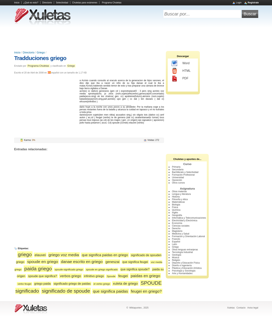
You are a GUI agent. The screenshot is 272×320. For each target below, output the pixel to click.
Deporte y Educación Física (186, 262)
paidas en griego (145, 276)
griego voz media (64, 255)
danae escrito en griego (82, 261)
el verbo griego (102, 283)
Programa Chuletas (111, 2)
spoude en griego (42, 261)
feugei (123, 276)
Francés (176, 239)
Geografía (177, 215)
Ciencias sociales (180, 225)
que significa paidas (110, 291)
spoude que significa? (42, 276)
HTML (181, 71)
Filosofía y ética (180, 199)
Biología (176, 204)
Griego (41, 52)
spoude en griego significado (102, 269)
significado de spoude (66, 291)
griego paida (42, 283)
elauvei (40, 255)
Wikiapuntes (135, 307)
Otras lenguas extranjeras (185, 249)
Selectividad (62, 2)
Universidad (178, 177)
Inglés (175, 212)
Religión (176, 260)
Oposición (177, 180)
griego (25, 254)
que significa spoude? (135, 269)
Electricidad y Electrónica (184, 220)
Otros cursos (178, 182)
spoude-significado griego (69, 269)
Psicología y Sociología (183, 270)
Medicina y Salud (180, 233)
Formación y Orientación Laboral (188, 236)
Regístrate (253, 2)
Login (238, 2)
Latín (174, 244)
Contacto (241, 307)
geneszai (112, 262)
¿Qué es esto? (30, 2)
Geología (176, 255)
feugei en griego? (146, 291)
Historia (176, 196)
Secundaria (177, 169)
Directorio (47, 2)
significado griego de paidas (72, 283)
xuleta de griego (125, 283)
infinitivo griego (94, 276)
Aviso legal (252, 307)
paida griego (38, 268)
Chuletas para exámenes (84, 2)
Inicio (16, 2)
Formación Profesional (183, 174)
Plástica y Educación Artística (187, 268)
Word (180, 63)
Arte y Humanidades (182, 273)
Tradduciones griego (40, 58)
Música (175, 257)
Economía (177, 223)
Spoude (111, 276)
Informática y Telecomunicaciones (189, 218)
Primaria (176, 167)
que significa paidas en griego (105, 255)
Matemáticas (178, 202)
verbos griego (70, 276)
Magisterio (177, 231)
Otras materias (179, 191)
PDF (180, 79)
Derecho (176, 228)
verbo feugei (24, 283)
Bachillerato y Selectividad (185, 172)
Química (176, 210)
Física (175, 207)
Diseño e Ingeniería (182, 265)
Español (176, 241)
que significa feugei (135, 262)
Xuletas (231, 307)
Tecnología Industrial (182, 252)
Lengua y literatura (181, 194)
